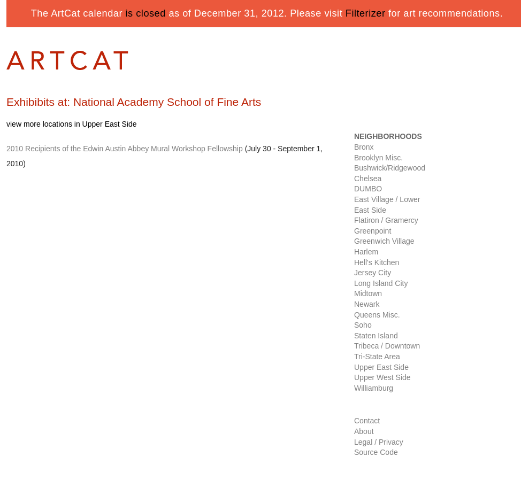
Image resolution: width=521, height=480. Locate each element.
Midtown (368, 293)
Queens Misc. (377, 315)
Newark (366, 304)
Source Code (376, 452)
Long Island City (381, 283)
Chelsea (367, 178)
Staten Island (376, 335)
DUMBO (368, 188)
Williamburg (373, 388)
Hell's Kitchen (376, 262)
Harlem (366, 251)
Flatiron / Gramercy (386, 220)
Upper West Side (382, 377)
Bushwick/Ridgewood (389, 168)
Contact (367, 420)
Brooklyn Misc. (378, 157)
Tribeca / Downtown (387, 346)
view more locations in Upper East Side (71, 124)
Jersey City (372, 272)
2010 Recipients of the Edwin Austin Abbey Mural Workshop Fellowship (124, 148)
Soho (363, 325)
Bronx (364, 147)
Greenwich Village (384, 241)
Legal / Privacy (378, 442)
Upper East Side (381, 367)
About (364, 431)
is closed (146, 13)
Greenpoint (372, 231)
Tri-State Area (377, 356)
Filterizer (366, 13)
